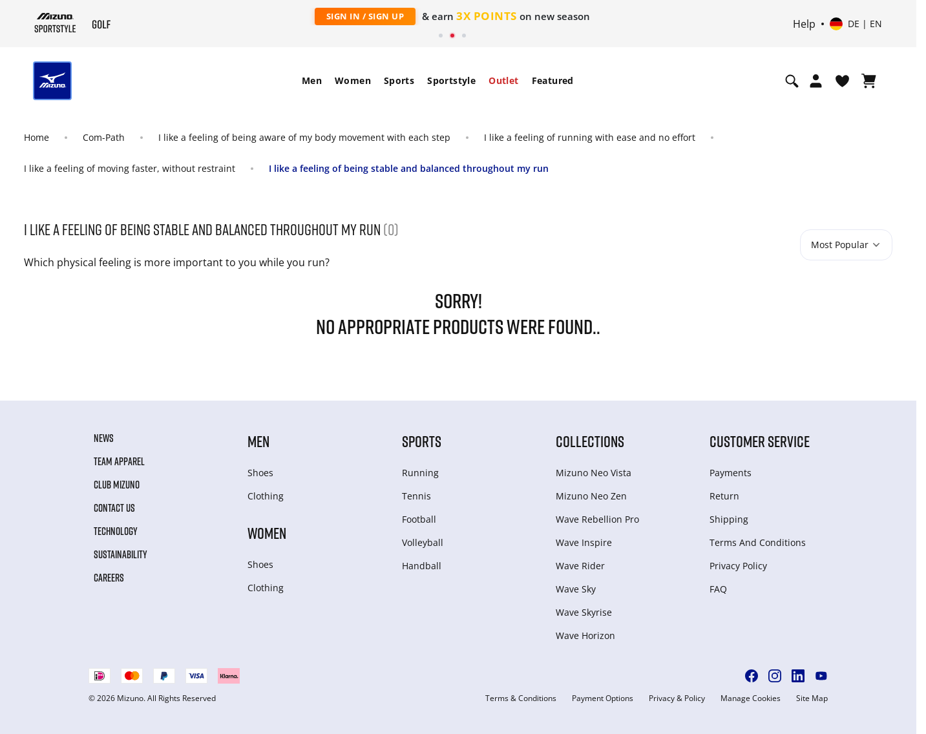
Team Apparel (119, 461)
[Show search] (792, 81)
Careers (109, 577)
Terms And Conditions (758, 542)
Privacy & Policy (677, 698)
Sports (399, 80)
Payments (731, 473)
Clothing (265, 496)
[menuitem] (311, 81)
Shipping (729, 519)
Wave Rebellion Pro (597, 519)
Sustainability (120, 554)
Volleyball (422, 542)
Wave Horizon (585, 635)
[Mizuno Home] (55, 23)
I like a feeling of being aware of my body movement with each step (304, 137)
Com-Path (104, 137)
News (104, 438)
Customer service (760, 441)
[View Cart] (869, 81)
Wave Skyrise (584, 612)
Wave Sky (576, 589)
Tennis (416, 496)
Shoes (260, 473)
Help (804, 24)
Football (419, 519)
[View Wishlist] (842, 81)
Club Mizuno (117, 484)
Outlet (503, 80)
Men (312, 80)
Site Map (812, 698)
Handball (421, 566)
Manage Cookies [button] (751, 698)
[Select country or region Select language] (856, 23)
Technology (116, 531)
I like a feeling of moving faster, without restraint (129, 168)
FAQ (718, 589)
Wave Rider (580, 566)
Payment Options (602, 698)
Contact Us (114, 507)
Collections (590, 441)
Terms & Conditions (520, 698)
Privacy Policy (738, 566)
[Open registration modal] (816, 81)
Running (420, 473)
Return (724, 496)
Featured (553, 80)
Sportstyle (451, 80)
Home (36, 137)
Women (353, 80)
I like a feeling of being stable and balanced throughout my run (409, 168)
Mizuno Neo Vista (593, 473)
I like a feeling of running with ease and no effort (589, 137)
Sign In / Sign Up (365, 16)
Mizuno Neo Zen (591, 496)
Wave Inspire (584, 542)
